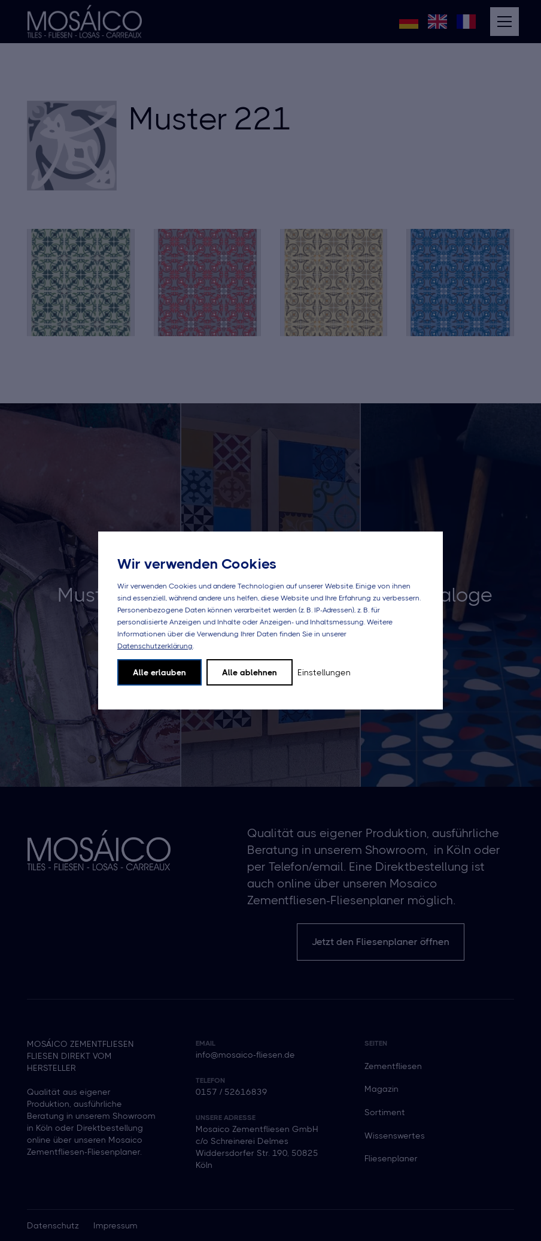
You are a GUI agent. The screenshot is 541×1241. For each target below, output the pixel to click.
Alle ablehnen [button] (249, 672)
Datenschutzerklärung (155, 646)
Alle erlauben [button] (159, 672)
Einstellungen (324, 672)
